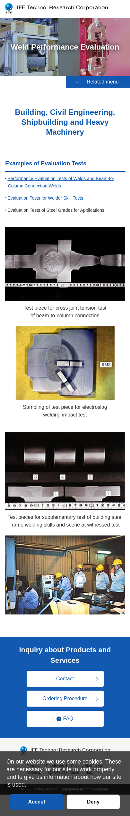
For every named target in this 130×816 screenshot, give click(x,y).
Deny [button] (93, 801)
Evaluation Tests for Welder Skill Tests (45, 198)
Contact (65, 678)
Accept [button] (36, 801)
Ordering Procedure (65, 698)
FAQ (68, 718)
